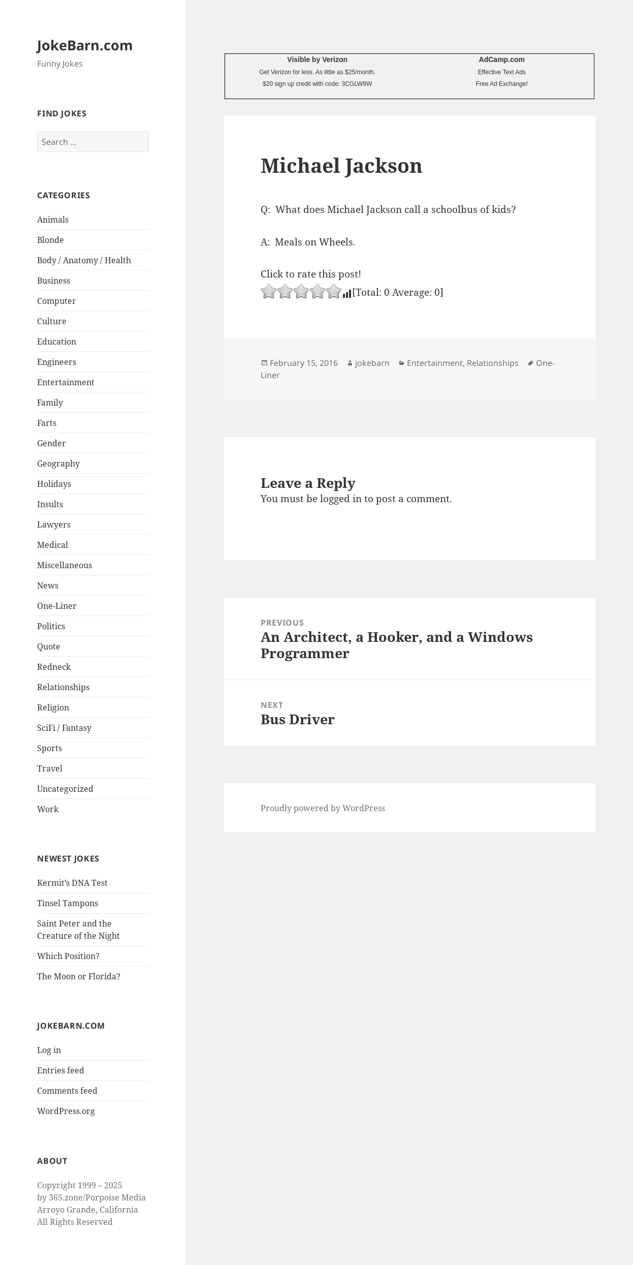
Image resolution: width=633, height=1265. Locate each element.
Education (56, 341)
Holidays (54, 483)
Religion (53, 707)
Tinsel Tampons (67, 903)
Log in (49, 1050)
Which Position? (68, 956)
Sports (49, 748)
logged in (341, 498)
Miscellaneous (64, 565)
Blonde (50, 239)
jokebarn (372, 362)
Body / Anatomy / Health (84, 260)
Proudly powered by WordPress (323, 808)
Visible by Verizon (317, 59)
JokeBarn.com (85, 45)
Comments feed (67, 1090)
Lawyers (54, 524)
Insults (50, 504)
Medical (52, 544)
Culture (52, 321)
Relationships (63, 687)
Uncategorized (65, 788)
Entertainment (65, 382)
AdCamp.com (502, 59)
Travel (49, 768)
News (47, 585)
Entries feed (60, 1070)
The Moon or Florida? (78, 976)
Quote (48, 646)
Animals (53, 219)
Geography (58, 463)
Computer (56, 300)
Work (47, 809)
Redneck (54, 666)
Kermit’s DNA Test (72, 882)
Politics (51, 626)
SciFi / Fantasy (64, 727)
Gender (51, 443)
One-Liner (57, 605)
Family (50, 402)
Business (53, 280)
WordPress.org (66, 1111)
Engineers (56, 361)
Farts (46, 422)
